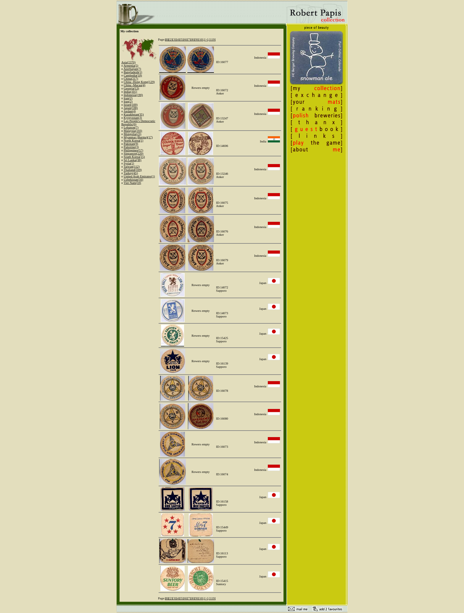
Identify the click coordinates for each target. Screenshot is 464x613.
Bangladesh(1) (133, 72)
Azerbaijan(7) (132, 68)
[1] (167, 39)
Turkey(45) (131, 173)
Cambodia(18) (133, 75)
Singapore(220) (133, 153)
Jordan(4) (130, 111)
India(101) (130, 91)
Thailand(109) (133, 169)
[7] (189, 39)
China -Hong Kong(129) (139, 82)
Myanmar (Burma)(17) (138, 137)
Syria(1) (129, 163)
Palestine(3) (131, 147)
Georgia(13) (131, 88)
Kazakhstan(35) (134, 114)
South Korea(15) (134, 156)
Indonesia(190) (133, 95)
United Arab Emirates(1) (139, 176)
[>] (206, 39)
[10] (201, 39)
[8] (192, 39)
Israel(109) (131, 104)
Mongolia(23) (132, 134)
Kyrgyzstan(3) (133, 117)
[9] (196, 39)
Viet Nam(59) (132, 182)
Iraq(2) (128, 101)
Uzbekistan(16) (133, 179)
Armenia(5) (130, 65)
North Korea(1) (133, 140)
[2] (170, 39)
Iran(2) (128, 98)
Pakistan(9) (131, 143)
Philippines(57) (133, 150)
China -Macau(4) (134, 85)
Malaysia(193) (133, 130)
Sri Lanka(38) (132, 160)
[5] (181, 39)
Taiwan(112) (132, 166)
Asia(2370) (128, 62)
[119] (212, 39)
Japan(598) (131, 108)
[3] (174, 39)
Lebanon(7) (131, 127)
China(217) (131, 78)
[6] (185, 39)
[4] (178, 39)
